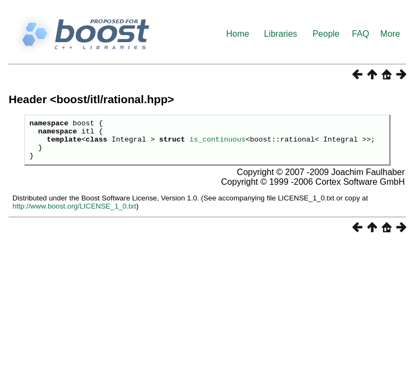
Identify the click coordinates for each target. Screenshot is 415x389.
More (390, 33)
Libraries (280, 33)
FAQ (360, 33)
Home (238, 33)
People (325, 33)
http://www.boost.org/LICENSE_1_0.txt (74, 214)
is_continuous (217, 144)
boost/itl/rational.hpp (112, 99)
